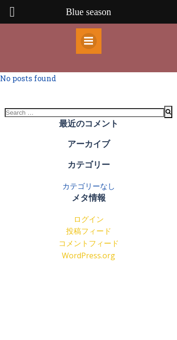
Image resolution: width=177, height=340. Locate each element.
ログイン (89, 219)
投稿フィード (88, 231)
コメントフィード (89, 243)
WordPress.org (88, 255)
